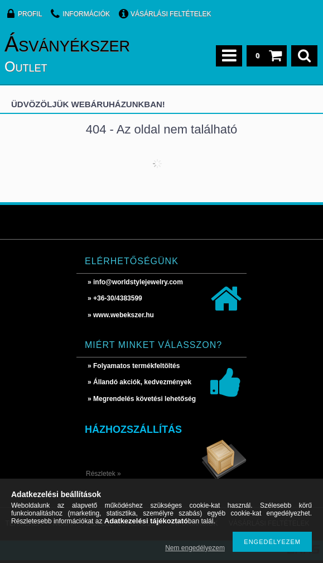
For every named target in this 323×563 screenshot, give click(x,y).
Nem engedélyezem (195, 548)
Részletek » (103, 474)
